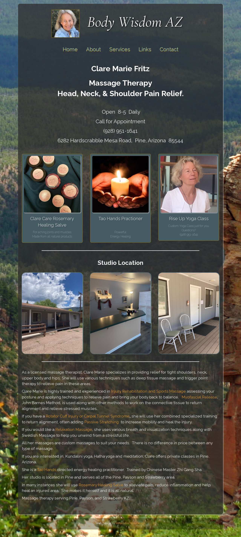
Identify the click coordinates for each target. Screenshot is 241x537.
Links (145, 49)
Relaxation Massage (73, 429)
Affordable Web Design (130, 523)
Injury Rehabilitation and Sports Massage (149, 391)
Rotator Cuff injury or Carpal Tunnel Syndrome (88, 416)
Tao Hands (46, 469)
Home (70, 49)
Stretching (109, 422)
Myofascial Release (199, 397)
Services (119, 49)
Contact (169, 49)
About (93, 49)
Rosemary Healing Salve (101, 485)
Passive (91, 422)
